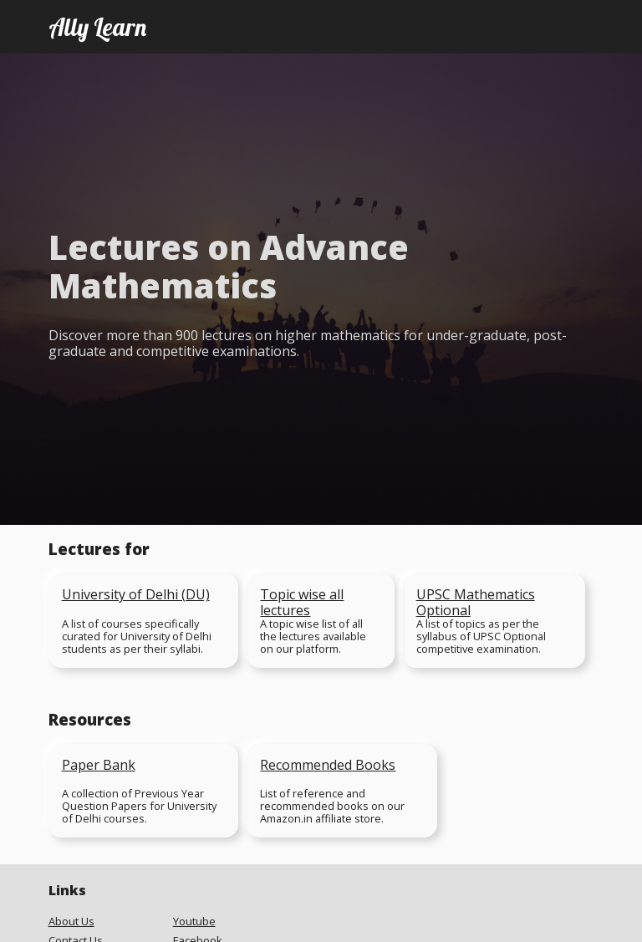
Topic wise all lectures (302, 602)
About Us (71, 921)
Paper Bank (98, 764)
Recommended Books (327, 764)
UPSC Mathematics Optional (475, 602)
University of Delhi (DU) (136, 594)
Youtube (194, 921)
